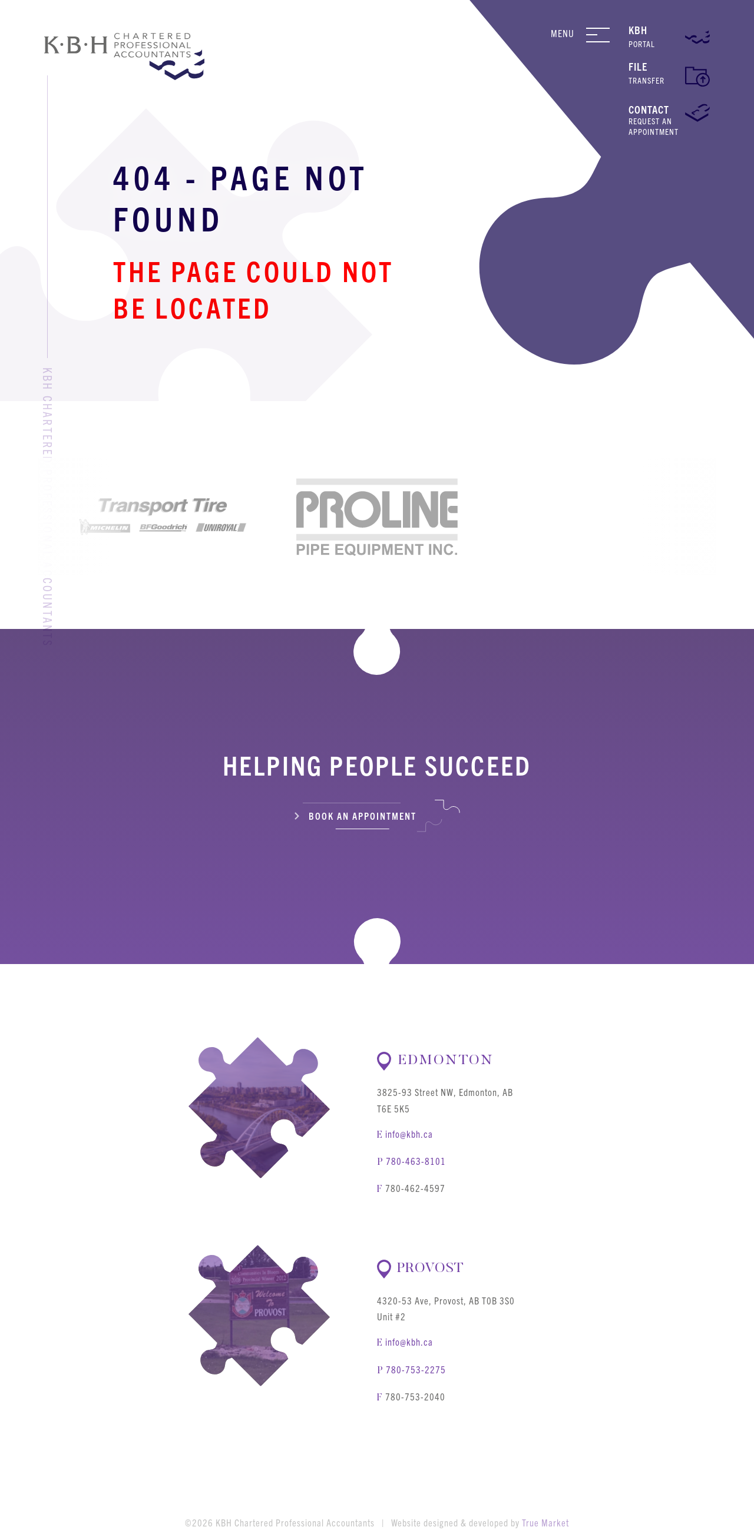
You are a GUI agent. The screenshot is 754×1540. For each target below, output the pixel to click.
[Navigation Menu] (603, 34)
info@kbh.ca (409, 1134)
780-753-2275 (416, 1369)
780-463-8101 (416, 1161)
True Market (545, 1522)
